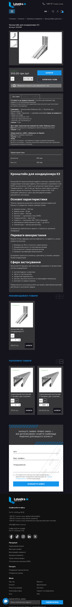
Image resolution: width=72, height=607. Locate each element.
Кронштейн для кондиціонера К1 (17, 330)
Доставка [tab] (16, 96)
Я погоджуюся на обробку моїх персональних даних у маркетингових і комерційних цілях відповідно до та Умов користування (34, 476)
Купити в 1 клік (49, 79)
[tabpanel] (36, 122)
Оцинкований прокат (16, 546)
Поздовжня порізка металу (19, 570)
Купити (49, 73)
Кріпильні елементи (34, 19)
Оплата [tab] (25, 96)
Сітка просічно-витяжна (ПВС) (20, 561)
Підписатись (52, 602)
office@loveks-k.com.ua (17, 524)
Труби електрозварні (16, 558)
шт (12, 79)
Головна (12, 19)
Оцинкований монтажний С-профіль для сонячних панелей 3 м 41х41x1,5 (21, 396)
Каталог (21, 19)
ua (45, 11)
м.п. (12, 401)
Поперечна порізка (16, 573)
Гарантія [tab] (35, 96)
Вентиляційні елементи (17, 552)
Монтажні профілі (15, 549)
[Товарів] (28, 79)
